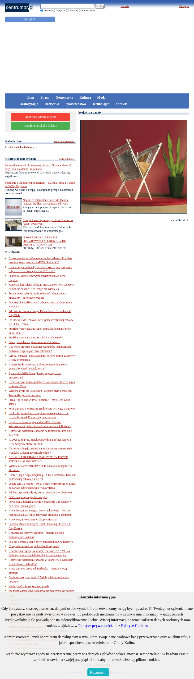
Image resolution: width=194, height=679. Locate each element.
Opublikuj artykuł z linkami (40, 125)
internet (48, 10)
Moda (101, 97)
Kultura (85, 97)
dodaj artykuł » (67, 158)
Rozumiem (98, 672)
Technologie (100, 104)
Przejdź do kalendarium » (19, 147)
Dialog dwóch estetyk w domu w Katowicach (34, 342)
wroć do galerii (180, 220)
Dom (30, 97)
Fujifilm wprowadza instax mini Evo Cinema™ (36, 337)
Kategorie (29, 19)
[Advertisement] (97, 57)
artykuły (73, 10)
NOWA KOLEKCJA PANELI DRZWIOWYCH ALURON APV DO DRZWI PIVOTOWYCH (44, 241)
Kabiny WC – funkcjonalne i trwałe (29, 586)
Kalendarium (13, 141)
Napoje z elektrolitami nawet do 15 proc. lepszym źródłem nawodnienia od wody (46, 201)
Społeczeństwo (75, 104)
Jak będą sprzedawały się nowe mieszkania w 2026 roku (41, 492)
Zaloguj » (184, 6)
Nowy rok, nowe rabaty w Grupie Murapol (33, 519)
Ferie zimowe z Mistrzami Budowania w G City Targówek (42, 408)
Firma (44, 97)
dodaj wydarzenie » (64, 141)
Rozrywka (52, 104)
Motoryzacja (29, 104)
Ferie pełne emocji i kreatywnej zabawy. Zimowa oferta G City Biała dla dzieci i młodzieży (38, 167)
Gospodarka (64, 97)
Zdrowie (121, 104)
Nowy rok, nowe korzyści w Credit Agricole (34, 546)
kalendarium (88, 10)
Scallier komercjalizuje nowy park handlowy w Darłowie (41, 541)
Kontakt (125, 6)
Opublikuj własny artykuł (40, 116)
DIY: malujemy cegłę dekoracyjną (28, 497)
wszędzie (60, 10)
